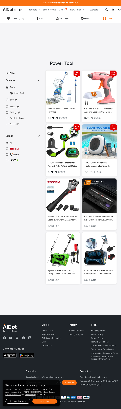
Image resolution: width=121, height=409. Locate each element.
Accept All (44, 401)
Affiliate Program (76, 330)
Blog (44, 342)
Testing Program (76, 334)
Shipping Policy (98, 330)
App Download (48, 334)
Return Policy (97, 338)
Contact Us (47, 345)
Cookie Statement (13, 395)
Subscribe (69, 382)
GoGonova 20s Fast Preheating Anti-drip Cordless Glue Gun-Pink (98, 111)
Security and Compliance (102, 349)
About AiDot (47, 330)
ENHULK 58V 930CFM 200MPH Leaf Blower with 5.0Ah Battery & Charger (62, 218)
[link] (113, 9)
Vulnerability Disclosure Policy (104, 353)
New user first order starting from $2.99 (60, 3)
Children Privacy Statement (103, 345)
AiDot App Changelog (51, 338)
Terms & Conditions (100, 342)
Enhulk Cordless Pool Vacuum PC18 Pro (61, 110)
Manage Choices (18, 401)
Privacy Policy (30, 395)
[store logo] (13, 9)
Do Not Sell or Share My (104, 357)
